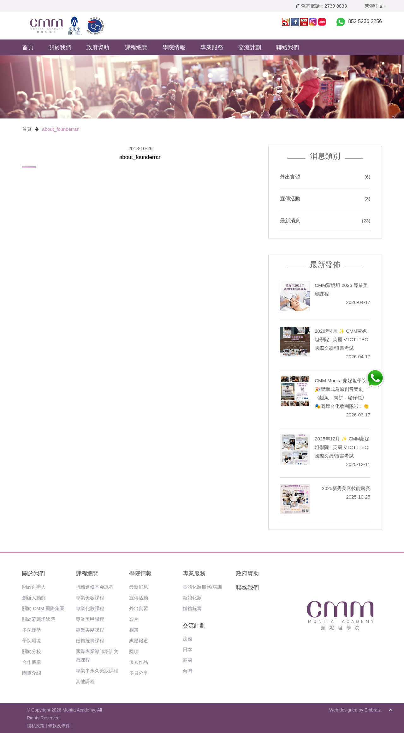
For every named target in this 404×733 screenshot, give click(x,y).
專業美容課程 (90, 597)
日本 (187, 649)
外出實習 (290, 176)
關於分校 (31, 651)
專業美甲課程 (90, 619)
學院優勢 (31, 630)
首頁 (27, 47)
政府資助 (97, 47)
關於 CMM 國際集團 (43, 608)
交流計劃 (249, 47)
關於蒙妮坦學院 (38, 619)
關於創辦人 (34, 587)
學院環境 (31, 640)
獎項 (134, 651)
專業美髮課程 (90, 630)
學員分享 (138, 672)
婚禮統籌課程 (90, 640)
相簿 (134, 630)
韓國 (187, 660)
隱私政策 (36, 725)
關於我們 (60, 47)
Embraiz (373, 709)
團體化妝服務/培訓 (202, 587)
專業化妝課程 (90, 608)
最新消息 (290, 220)
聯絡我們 (287, 47)
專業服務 (211, 47)
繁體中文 (376, 6)
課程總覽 (136, 47)
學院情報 (174, 47)
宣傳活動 (290, 198)
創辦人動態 (34, 597)
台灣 (187, 671)
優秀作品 (138, 662)
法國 (187, 638)
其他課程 (85, 681)
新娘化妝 (192, 597)
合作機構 (31, 662)
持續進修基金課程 (95, 587)
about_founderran (60, 129)
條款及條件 (59, 725)
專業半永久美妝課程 (97, 670)
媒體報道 (138, 640)
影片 (134, 619)
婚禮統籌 (192, 608)
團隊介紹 (31, 672)
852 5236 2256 (365, 21)
